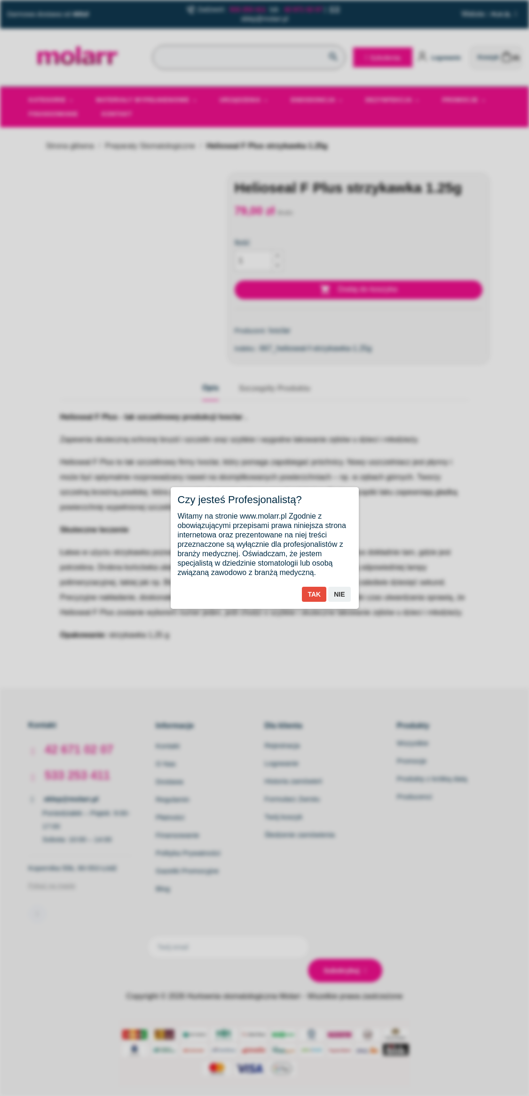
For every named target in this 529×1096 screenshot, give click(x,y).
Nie (339, 594)
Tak (314, 594)
